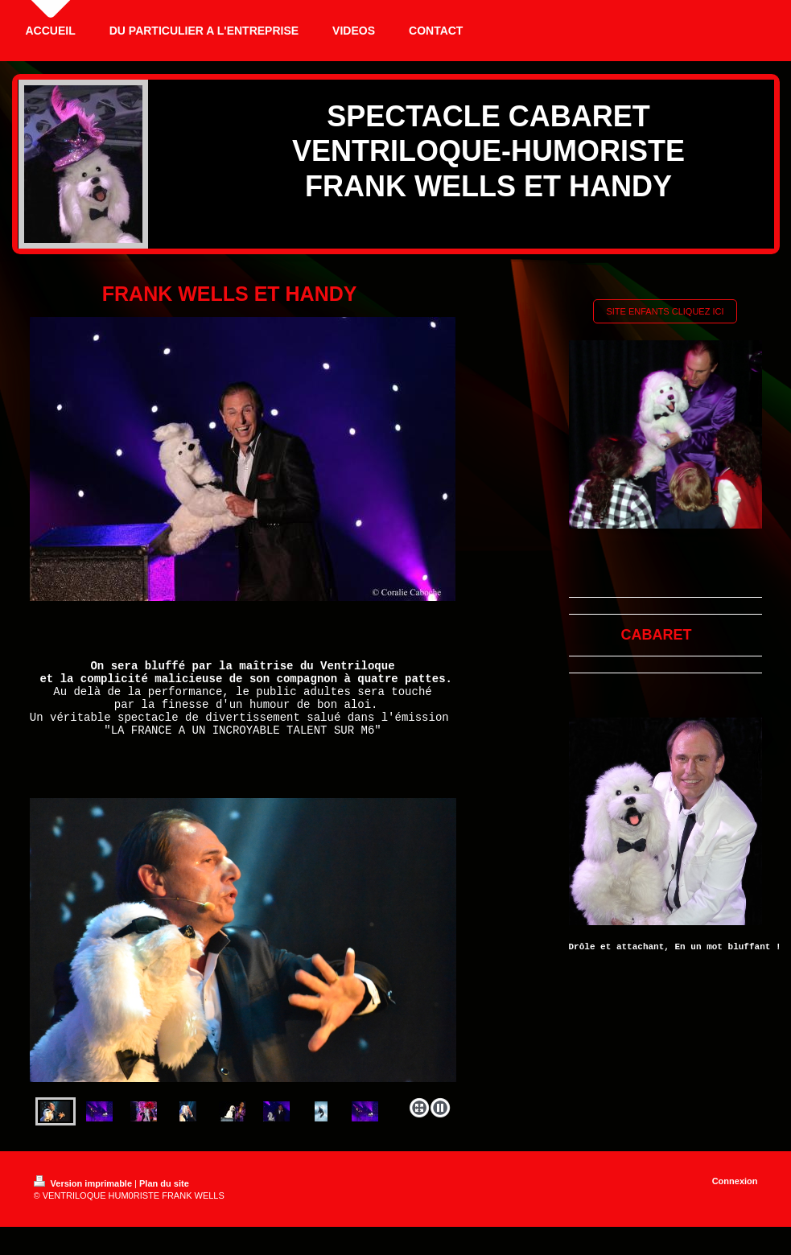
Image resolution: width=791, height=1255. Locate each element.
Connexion (735, 1198)
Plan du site (164, 1200)
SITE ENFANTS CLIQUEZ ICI (664, 311)
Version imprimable (84, 1200)
